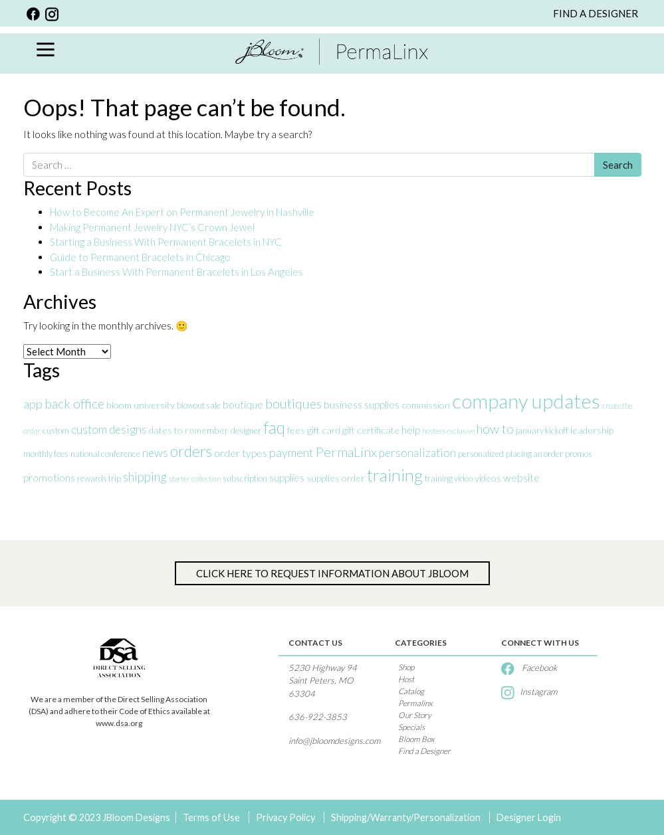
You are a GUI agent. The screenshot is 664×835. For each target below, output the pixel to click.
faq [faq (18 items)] (274, 427)
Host (406, 679)
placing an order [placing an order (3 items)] (534, 453)
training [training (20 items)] (395, 475)
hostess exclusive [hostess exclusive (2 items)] (448, 430)
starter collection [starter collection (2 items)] (195, 478)
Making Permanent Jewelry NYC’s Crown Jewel (152, 227)
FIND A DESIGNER (595, 13)
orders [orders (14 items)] (191, 451)
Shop (406, 667)
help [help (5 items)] (410, 429)
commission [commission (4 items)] (425, 405)
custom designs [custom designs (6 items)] (109, 429)
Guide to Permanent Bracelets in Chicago (140, 257)
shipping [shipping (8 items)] (145, 476)
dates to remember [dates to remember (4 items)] (189, 430)
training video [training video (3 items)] (449, 478)
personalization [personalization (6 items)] (417, 453)
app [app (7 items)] (33, 404)
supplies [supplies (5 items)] (286, 477)
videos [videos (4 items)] (488, 478)
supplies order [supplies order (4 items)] (335, 478)
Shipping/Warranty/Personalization (406, 817)
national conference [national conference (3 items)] (105, 453)
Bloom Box (416, 739)
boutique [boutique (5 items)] (243, 404)
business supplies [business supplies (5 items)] (361, 404)
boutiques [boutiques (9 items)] (293, 403)
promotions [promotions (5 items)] (49, 477)
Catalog (411, 691)
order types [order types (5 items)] (240, 452)
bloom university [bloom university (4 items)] (140, 405)
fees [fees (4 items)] (296, 430)
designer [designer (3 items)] (246, 430)
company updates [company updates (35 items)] (526, 401)
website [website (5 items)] (521, 477)
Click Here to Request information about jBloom (332, 573)
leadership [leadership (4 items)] (591, 430)
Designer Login (529, 817)
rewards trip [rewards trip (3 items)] (99, 478)
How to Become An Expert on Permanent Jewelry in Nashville (183, 212)
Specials (411, 727)
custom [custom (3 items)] (56, 430)
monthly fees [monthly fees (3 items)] (45, 453)
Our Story (414, 715)
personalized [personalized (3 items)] (481, 453)
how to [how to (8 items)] (495, 428)
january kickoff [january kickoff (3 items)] (542, 430)
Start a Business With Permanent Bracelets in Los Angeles (177, 272)
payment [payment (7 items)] (291, 452)
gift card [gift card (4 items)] (323, 430)
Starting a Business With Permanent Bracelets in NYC (166, 242)
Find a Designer (424, 751)
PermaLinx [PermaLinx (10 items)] (346, 452)
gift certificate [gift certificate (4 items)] (370, 430)
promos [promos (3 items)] (578, 453)
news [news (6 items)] (155, 453)
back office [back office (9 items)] (74, 403)
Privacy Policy (285, 817)
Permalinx (415, 703)
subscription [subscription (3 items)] (245, 478)
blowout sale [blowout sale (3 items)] (199, 405)
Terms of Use (211, 817)
